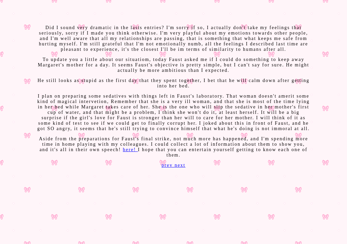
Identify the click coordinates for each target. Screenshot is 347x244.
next (180, 165)
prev (168, 165)
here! (130, 149)
